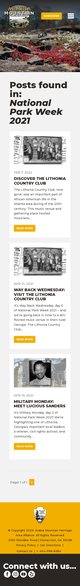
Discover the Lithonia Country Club (40, 181)
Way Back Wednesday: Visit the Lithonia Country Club (39, 294)
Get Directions (50, 545)
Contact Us (24, 551)
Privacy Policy (26, 545)
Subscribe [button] (51, 15)
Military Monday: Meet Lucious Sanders (39, 404)
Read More (24, 228)
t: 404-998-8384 (49, 551)
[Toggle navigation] (71, 15)
